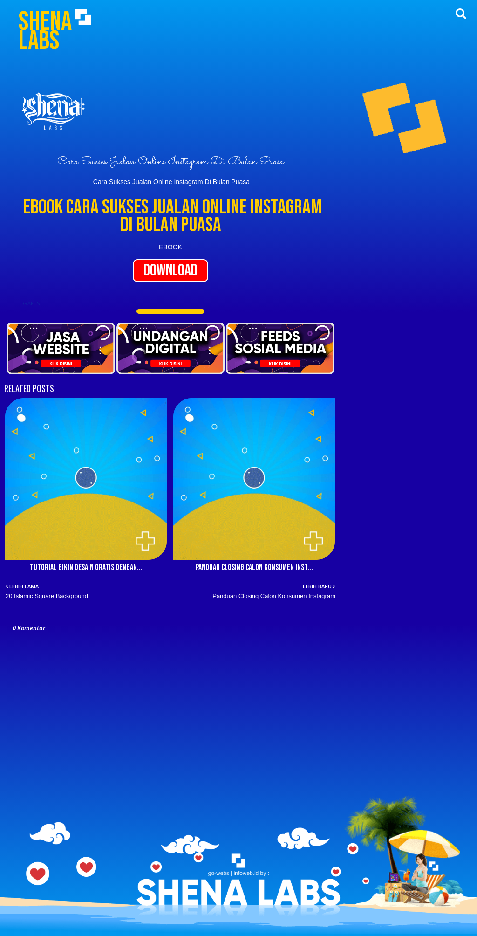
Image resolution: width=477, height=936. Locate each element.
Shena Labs (45, 31)
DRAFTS (30, 303)
